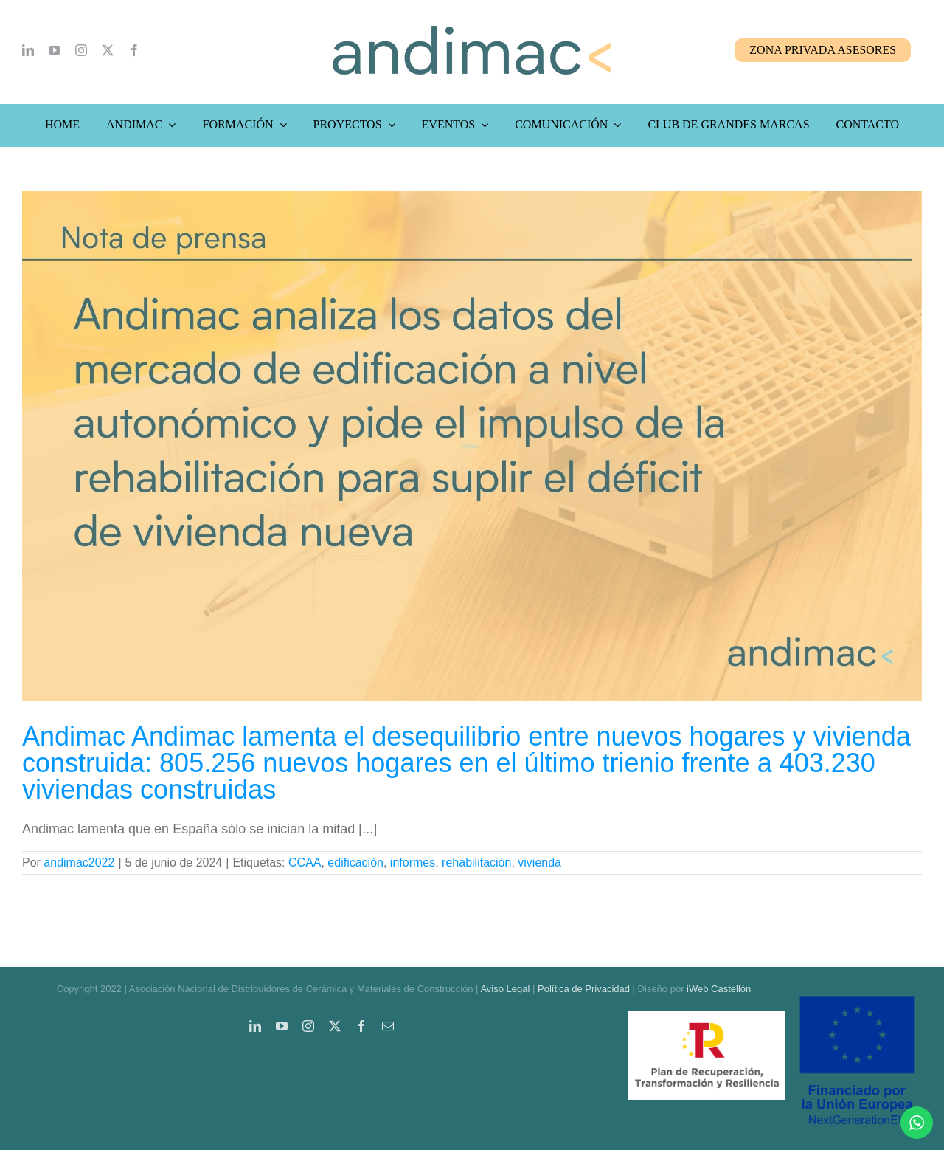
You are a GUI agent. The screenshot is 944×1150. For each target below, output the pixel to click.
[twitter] (108, 50)
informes (412, 862)
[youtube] (54, 50)
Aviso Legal (505, 988)
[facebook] (134, 50)
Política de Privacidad (584, 988)
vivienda (539, 862)
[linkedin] (28, 50)
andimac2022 (79, 862)
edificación (355, 862)
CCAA (304, 862)
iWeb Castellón (719, 988)
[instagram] (81, 50)
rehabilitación (476, 862)
